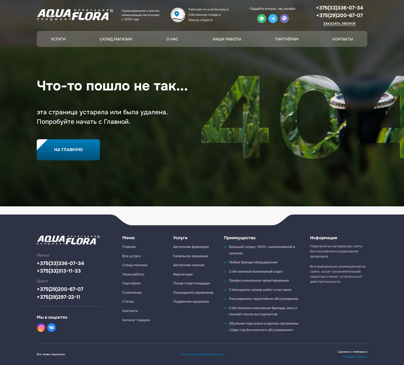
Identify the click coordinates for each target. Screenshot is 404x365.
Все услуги (131, 256)
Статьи (128, 301)
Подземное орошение (191, 301)
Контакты (342, 39)
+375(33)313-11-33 (59, 271)
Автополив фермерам (191, 247)
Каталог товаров (136, 320)
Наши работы (227, 39)
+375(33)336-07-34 (339, 8)
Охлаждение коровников (193, 292)
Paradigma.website (355, 357)
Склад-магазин (135, 265)
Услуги (58, 39)
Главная (129, 247)
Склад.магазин (116, 39)
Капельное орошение (190, 256)
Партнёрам (287, 39)
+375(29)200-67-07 (339, 15)
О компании (132, 292)
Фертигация (183, 274)
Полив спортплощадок (191, 283)
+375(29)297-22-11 (58, 297)
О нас (172, 39)
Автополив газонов (189, 265)
